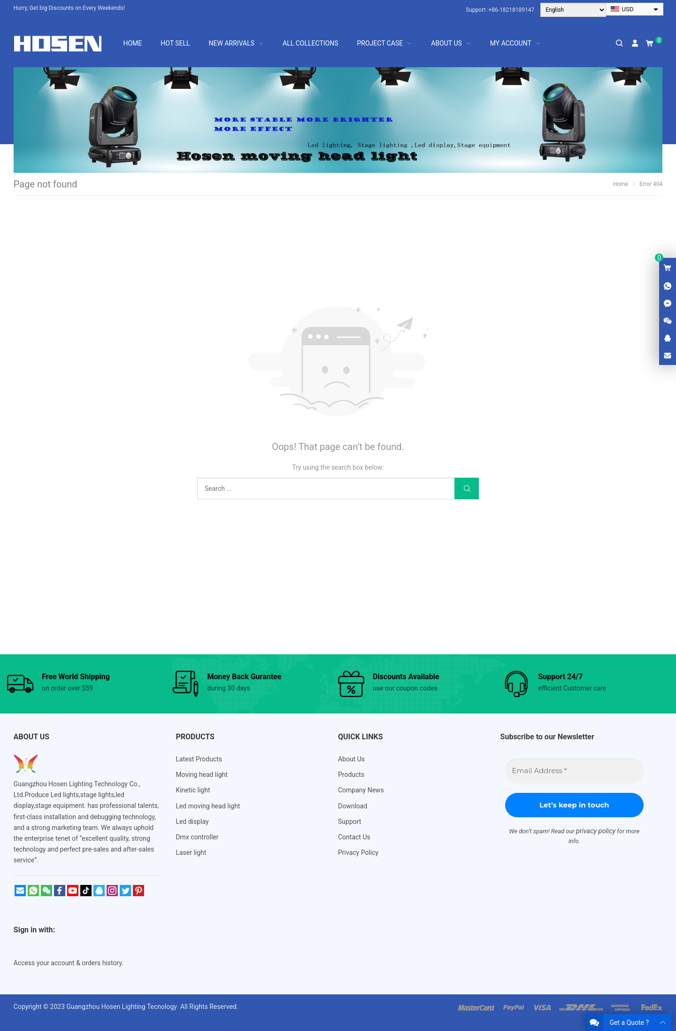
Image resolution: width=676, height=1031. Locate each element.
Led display (192, 821)
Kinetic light (193, 790)
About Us (351, 759)
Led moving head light (208, 806)
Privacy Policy (358, 852)
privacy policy (596, 831)
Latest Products (199, 759)
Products (351, 774)
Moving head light (201, 774)
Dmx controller (197, 837)
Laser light (191, 852)
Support (349, 821)
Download (352, 806)
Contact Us (354, 837)
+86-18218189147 (511, 10)
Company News (361, 790)
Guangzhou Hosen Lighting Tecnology (123, 1006)
